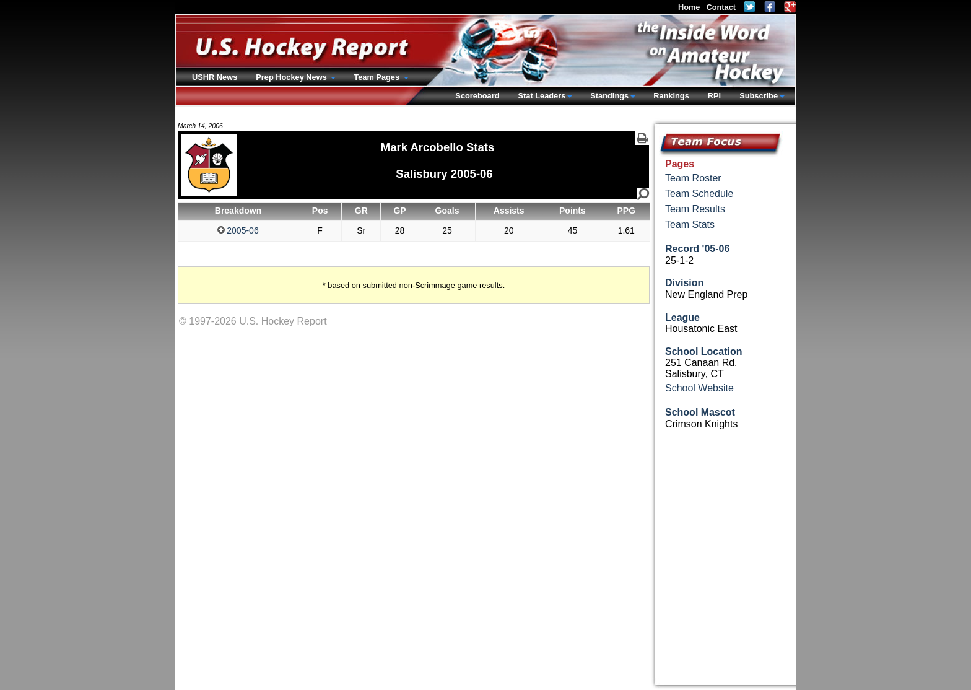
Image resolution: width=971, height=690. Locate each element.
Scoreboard (477, 95)
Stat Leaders (541, 95)
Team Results (695, 209)
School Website (699, 388)
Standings (609, 95)
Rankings (671, 95)
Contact (721, 7)
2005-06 (237, 230)
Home (689, 7)
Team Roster (693, 178)
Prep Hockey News (292, 77)
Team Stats (690, 224)
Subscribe (758, 95)
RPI (714, 95)
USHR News (214, 77)
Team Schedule (699, 193)
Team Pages (377, 77)
